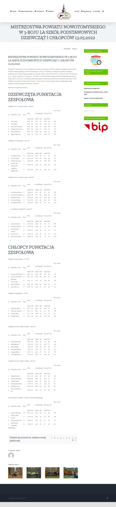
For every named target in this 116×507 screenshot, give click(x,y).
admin (18, 450)
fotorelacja (11, 428)
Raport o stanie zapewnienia (93, 98)
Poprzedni (67, 49)
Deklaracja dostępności (91, 88)
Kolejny (74, 49)
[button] (103, 11)
